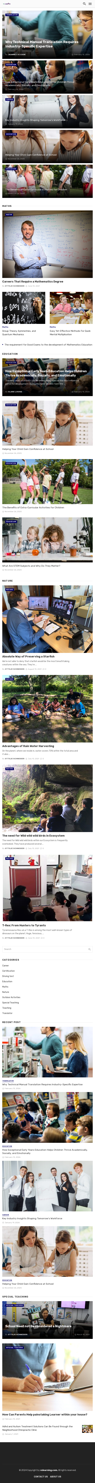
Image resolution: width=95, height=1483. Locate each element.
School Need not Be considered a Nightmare (38, 1326)
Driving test (8, 976)
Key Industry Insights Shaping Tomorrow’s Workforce (35, 120)
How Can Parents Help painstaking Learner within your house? (44, 1414)
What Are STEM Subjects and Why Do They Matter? (31, 565)
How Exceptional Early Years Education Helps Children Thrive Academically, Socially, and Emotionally (39, 84)
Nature (9, 589)
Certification (8, 971)
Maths (9, 214)
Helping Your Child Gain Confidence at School (31, 154)
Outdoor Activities (11, 997)
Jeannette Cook (16, 54)
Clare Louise (15, 392)
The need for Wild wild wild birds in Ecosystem (33, 835)
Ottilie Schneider (14, 286)
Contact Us (41, 1476)
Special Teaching (10, 1002)
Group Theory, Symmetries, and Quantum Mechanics (19, 333)
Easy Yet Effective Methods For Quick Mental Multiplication (70, 333)
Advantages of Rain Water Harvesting (28, 746)
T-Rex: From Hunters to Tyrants (24, 925)
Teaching (6, 1008)
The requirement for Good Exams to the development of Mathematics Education (48, 344)
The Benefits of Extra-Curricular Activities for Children (36, 189)
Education (11, 64)
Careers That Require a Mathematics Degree (32, 281)
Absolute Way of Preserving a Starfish (28, 656)
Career (9, 99)
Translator (12, 15)
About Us (55, 1476)
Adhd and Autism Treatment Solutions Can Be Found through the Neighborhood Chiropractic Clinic (37, 1428)
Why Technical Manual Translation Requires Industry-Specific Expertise (41, 44)
